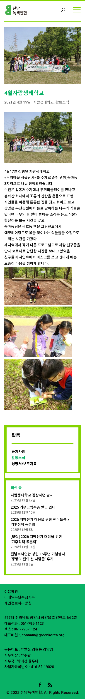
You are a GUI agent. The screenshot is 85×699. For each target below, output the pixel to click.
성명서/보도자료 (24, 464)
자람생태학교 (43, 102)
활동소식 (62, 102)
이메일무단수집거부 (19, 597)
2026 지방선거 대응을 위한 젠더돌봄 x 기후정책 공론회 (40, 522)
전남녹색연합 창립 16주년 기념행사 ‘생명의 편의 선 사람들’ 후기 (38, 556)
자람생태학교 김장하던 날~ (31, 495)
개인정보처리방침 (18, 603)
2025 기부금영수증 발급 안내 (33, 507)
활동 (16, 435)
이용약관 (11, 592)
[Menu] (77, 10)
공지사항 (18, 452)
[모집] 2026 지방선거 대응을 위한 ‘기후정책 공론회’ (36, 539)
